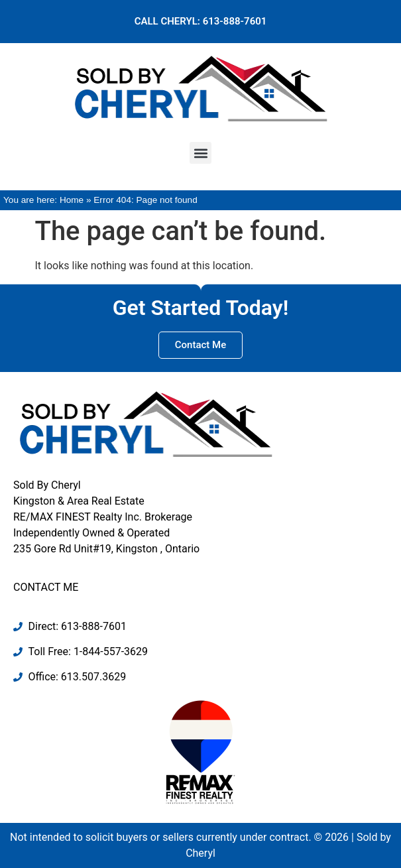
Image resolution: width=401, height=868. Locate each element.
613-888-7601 (235, 21)
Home (72, 200)
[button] (200, 153)
